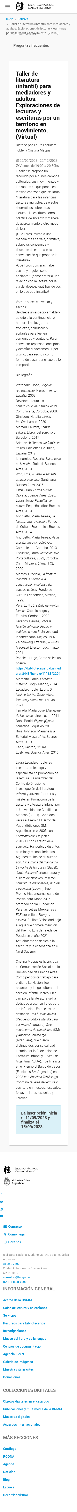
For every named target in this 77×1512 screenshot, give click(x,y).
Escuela (8, 1487)
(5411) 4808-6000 (14, 1282)
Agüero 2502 (11, 1264)
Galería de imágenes (18, 1361)
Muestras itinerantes (18, 1369)
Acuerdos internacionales (21, 1424)
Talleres (23, 19)
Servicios (9, 1315)
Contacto (12, 1226)
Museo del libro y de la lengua (24, 1338)
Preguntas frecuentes (31, 45)
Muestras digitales (16, 1416)
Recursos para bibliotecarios (24, 1323)
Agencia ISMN (13, 1354)
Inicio (9, 19)
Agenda (8, 1464)
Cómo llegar (14, 1234)
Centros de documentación (23, 1346)
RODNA (8, 1456)
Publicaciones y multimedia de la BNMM (32, 1409)
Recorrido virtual (15, 1495)
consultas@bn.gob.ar (17, 1277)
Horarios (12, 1242)
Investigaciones (14, 1331)
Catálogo (9, 1448)
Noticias (9, 1472)
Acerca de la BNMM (17, 1300)
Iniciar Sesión (24, 33)
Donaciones (11, 1377)
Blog (6, 1479)
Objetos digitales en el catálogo (26, 1401)
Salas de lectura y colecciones (25, 1308)
